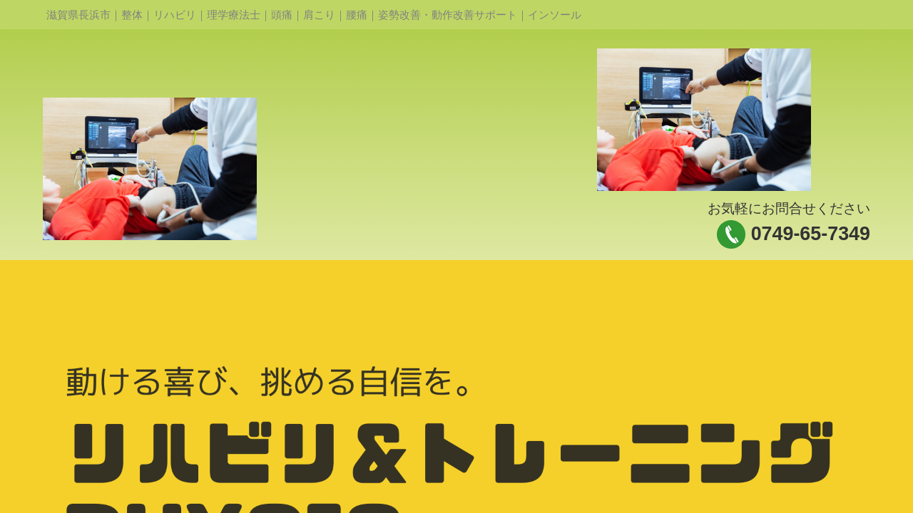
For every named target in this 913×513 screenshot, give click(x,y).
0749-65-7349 (810, 233)
